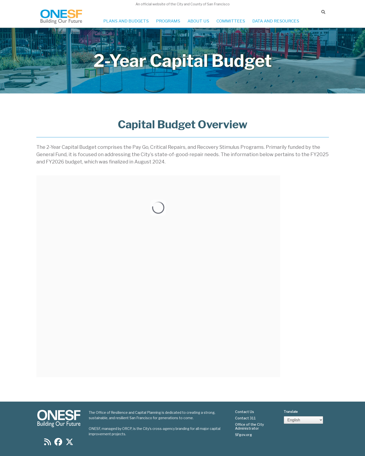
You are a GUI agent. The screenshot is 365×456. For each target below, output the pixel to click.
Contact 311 (245, 418)
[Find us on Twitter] (69, 443)
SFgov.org (243, 435)
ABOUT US (198, 21)
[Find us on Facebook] (58, 443)
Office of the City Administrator (249, 426)
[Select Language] (303, 420)
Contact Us (244, 412)
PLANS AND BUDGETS (126, 21)
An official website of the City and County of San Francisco (183, 4)
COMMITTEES (231, 21)
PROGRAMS (168, 21)
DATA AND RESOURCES (275, 21)
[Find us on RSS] (47, 443)
